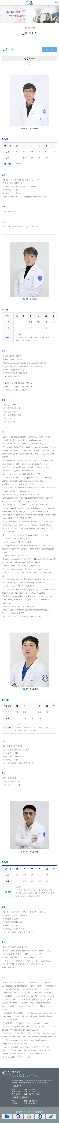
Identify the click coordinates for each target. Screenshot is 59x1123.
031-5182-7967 (29, 1089)
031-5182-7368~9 (30, 1101)
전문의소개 (29, 58)
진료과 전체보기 (49, 49)
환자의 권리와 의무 (20, 1112)
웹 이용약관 (40, 1112)
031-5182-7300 (29, 1103)
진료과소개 (29, 64)
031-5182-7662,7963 (32, 1094)
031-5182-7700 (25, 1075)
